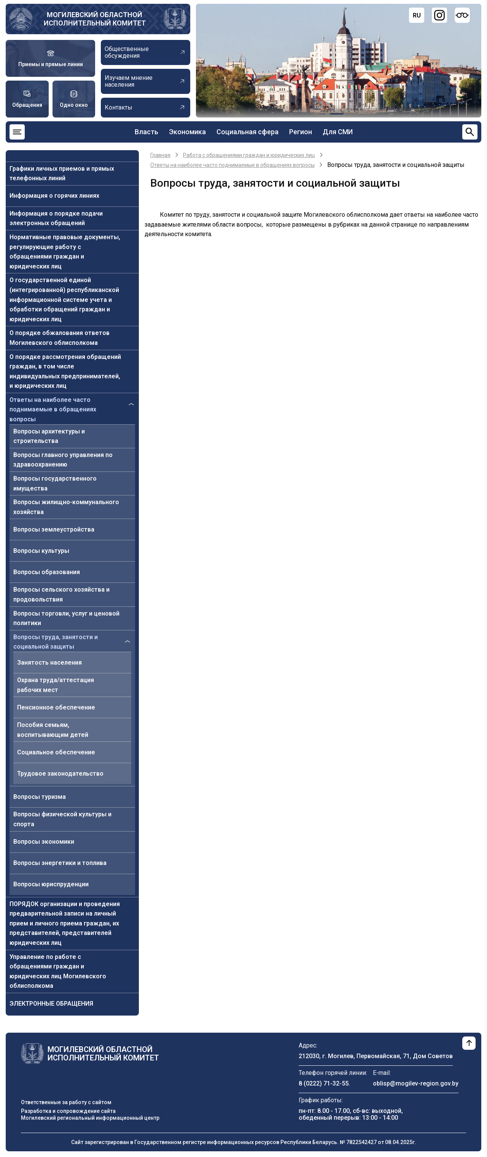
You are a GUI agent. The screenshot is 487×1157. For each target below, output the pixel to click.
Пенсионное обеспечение (56, 707)
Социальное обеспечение (56, 752)
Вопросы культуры (41, 550)
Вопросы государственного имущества (55, 483)
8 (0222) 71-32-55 (324, 1083)
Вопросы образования (46, 572)
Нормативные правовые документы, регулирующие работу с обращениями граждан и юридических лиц (65, 251)
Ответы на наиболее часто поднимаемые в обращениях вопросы (53, 409)
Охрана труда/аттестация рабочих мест (55, 685)
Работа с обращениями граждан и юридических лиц (249, 155)
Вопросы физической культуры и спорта (62, 819)
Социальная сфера (247, 132)
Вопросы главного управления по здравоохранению (63, 459)
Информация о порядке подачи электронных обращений (56, 218)
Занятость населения (49, 662)
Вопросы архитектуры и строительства (49, 436)
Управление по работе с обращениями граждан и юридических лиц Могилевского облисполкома (58, 971)
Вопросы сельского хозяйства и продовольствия (61, 594)
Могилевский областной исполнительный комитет (95, 19)
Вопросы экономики (43, 841)
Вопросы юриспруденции (51, 884)
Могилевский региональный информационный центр (90, 1118)
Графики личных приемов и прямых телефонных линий (62, 173)
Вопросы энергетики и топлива (60, 863)
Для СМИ (338, 132)
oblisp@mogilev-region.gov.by (415, 1083)
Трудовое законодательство (60, 773)
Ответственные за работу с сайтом (66, 1102)
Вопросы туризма (39, 796)
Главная (160, 155)
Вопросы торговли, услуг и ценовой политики (66, 618)
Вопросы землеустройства (53, 529)
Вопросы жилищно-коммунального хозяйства (66, 507)
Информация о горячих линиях (54, 195)
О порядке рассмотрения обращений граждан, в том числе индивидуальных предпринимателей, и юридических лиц (65, 371)
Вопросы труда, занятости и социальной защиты (55, 642)
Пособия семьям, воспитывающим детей (52, 729)
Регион (300, 132)
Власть (146, 132)
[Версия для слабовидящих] (462, 15)
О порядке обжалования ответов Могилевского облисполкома (60, 337)
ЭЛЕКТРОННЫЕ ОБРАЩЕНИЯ (51, 1003)
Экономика (187, 132)
